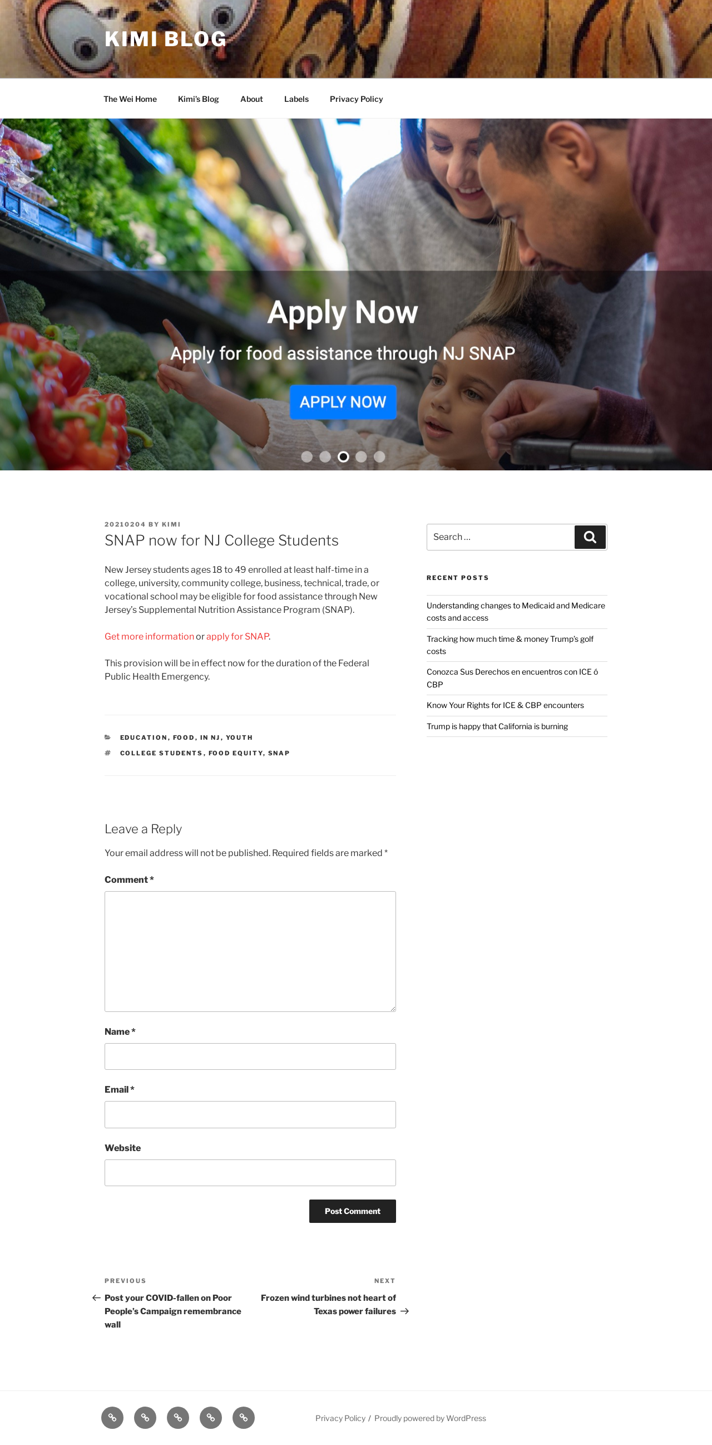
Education (144, 737)
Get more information (149, 636)
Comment (129, 879)
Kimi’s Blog (198, 99)
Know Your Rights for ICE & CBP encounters (505, 705)
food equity (236, 753)
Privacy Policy (356, 99)
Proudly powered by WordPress (430, 1418)
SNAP (279, 753)
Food (184, 737)
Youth (240, 737)
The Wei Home (130, 99)
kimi (171, 524)
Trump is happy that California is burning (497, 726)
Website (123, 1148)
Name (120, 1031)
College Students (162, 753)
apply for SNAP (237, 636)
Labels (296, 99)
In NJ (210, 737)
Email (120, 1089)
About (251, 99)
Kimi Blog (166, 39)
